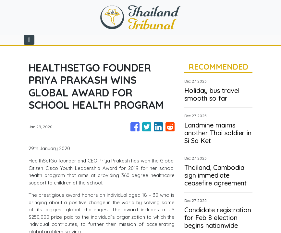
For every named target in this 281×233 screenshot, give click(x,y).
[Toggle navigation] (29, 40)
